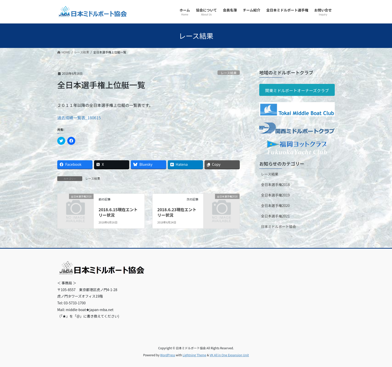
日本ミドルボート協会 (278, 226)
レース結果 (228, 72)
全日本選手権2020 (275, 205)
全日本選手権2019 (275, 194)
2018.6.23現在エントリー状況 (176, 212)
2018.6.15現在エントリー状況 (118, 212)
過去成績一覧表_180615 (79, 118)
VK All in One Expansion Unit (229, 355)
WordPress (167, 355)
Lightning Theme (194, 355)
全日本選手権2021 (275, 215)
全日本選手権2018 (275, 184)
